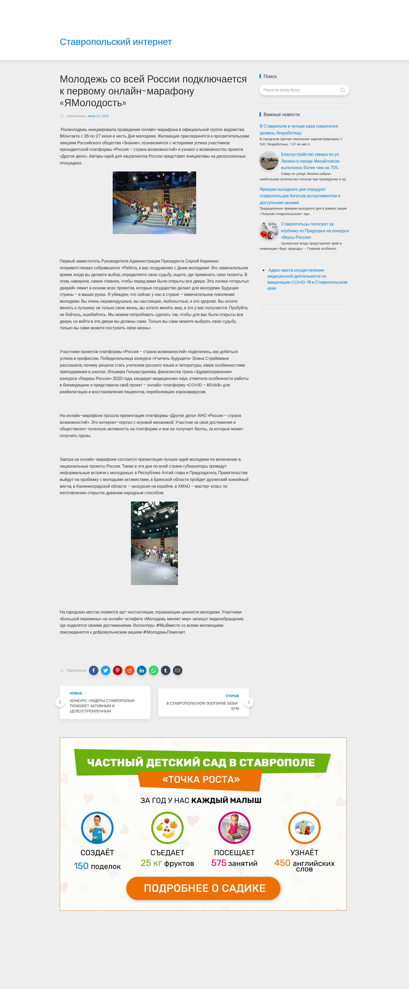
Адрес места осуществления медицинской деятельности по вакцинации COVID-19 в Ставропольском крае (307, 279)
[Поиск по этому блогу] (304, 90)
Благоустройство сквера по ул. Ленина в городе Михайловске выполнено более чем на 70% (310, 161)
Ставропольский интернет (116, 41)
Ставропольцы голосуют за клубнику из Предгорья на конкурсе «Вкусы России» (315, 230)
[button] (93, 670)
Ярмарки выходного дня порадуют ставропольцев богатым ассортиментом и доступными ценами (300, 196)
